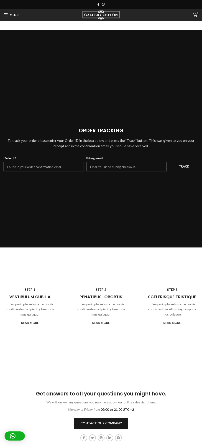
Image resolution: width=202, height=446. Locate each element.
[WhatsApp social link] (103, 4)
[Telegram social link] (118, 437)
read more (30, 323)
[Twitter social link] (92, 437)
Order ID (9, 158)
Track (184, 166)
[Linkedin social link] (109, 437)
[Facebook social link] (98, 4)
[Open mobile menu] (11, 14)
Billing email (94, 158)
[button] (15, 436)
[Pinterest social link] (101, 437)
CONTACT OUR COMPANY (101, 423)
